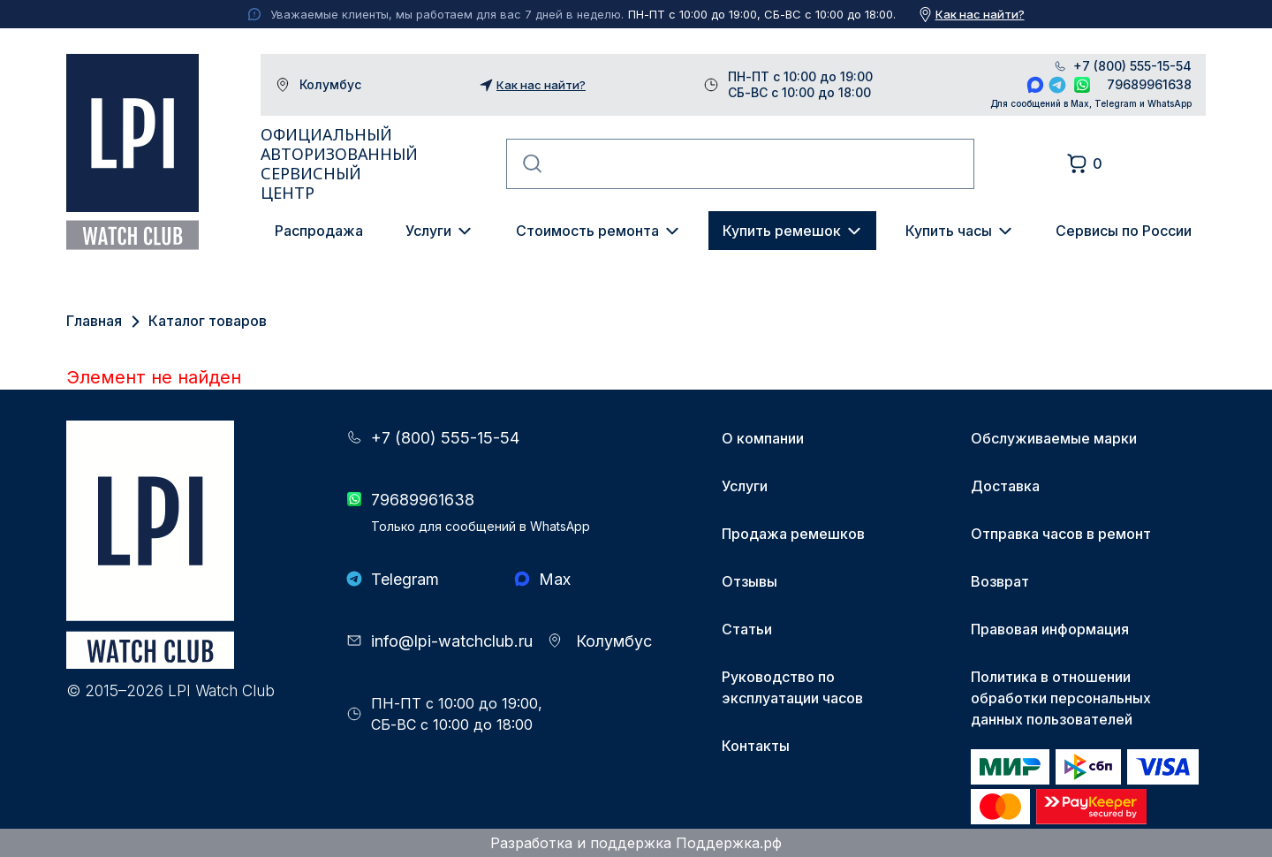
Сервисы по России (1124, 230)
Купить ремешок (782, 230)
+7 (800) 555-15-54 (1132, 66)
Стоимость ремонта (587, 230)
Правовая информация (1050, 629)
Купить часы (948, 230)
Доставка (1005, 486)
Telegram (1057, 85)
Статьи (747, 629)
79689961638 (1149, 84)
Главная (94, 321)
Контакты (756, 746)
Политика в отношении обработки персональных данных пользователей (1061, 698)
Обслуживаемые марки (1054, 438)
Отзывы (749, 581)
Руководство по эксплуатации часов (792, 687)
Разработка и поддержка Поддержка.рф (636, 843)
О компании (763, 438)
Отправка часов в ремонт (1061, 533)
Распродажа (319, 230)
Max (1035, 85)
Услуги (428, 230)
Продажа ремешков (793, 533)
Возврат (1000, 581)
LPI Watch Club (132, 152)
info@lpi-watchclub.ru (452, 641)
